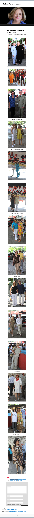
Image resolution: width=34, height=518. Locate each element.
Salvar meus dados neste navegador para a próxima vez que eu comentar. (14, 504)
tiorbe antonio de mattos (5, 512)
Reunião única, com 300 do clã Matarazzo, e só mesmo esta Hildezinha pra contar (17, 511)
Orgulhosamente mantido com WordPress (17, 515)
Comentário (9, 486)
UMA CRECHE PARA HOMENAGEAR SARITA (12, 509)
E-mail (9, 499)
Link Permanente (20, 480)
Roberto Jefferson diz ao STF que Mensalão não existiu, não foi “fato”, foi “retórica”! (17, 512)
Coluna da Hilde (11, 480)
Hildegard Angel (7, 3)
